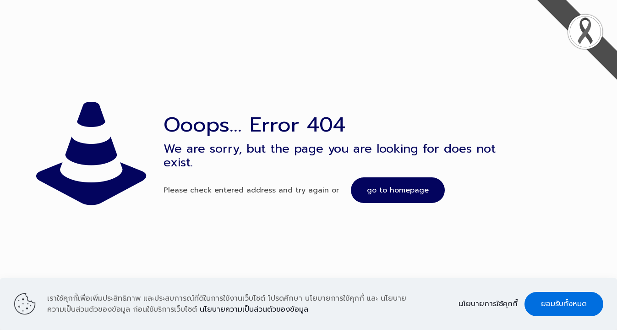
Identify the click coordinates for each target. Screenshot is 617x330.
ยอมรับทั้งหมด (564, 303)
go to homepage (398, 190)
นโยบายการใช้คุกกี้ (488, 303)
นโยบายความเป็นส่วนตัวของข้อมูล (254, 309)
